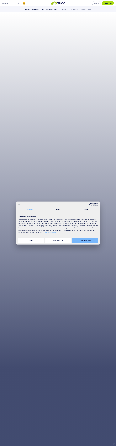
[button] (58, 3)
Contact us (108, 3)
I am (95, 3)
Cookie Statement (50, 232)
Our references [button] (74, 9)
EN (16, 3)
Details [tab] (58, 209)
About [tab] (86, 209)
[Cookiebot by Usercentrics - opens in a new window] (90, 204)
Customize (58, 240)
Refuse (31, 240)
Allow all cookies (85, 240)
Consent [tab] (30, 209)
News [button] (89, 9)
